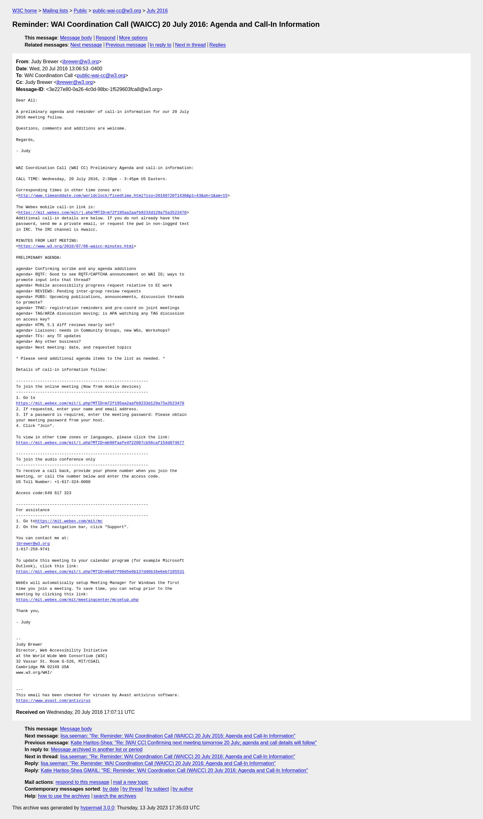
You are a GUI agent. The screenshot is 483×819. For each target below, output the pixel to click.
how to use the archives (64, 796)
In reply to (160, 45)
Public (80, 10)
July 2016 (157, 10)
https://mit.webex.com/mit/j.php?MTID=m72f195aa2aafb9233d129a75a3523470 (102, 213)
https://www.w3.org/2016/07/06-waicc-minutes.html (76, 246)
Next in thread (190, 45)
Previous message (126, 45)
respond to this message (82, 782)
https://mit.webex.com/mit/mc (68, 521)
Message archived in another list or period (96, 749)
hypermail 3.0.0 (97, 807)
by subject (158, 789)
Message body (76, 37)
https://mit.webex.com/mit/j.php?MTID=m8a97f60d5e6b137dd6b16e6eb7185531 (100, 572)
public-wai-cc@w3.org (117, 10)
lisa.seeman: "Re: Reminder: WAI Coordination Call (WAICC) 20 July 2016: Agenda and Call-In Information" (178, 735)
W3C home (24, 10)
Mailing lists (55, 10)
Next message (86, 45)
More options (133, 37)
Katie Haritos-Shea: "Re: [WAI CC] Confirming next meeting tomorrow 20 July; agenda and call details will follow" (194, 742)
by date (111, 789)
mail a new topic (130, 782)
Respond (106, 37)
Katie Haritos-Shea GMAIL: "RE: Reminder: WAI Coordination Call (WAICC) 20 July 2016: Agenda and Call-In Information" (174, 770)
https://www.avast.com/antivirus (53, 701)
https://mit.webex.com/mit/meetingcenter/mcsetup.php (77, 600)
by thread (133, 789)
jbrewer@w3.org (81, 61)
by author (182, 789)
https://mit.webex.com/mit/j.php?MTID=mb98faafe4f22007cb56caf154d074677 (100, 443)
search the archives (115, 796)
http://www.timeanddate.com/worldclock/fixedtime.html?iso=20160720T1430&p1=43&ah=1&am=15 (123, 196)
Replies (217, 45)
